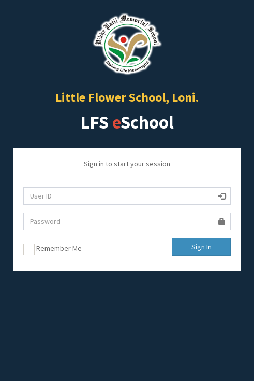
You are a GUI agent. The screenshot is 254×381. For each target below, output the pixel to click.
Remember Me (52, 249)
